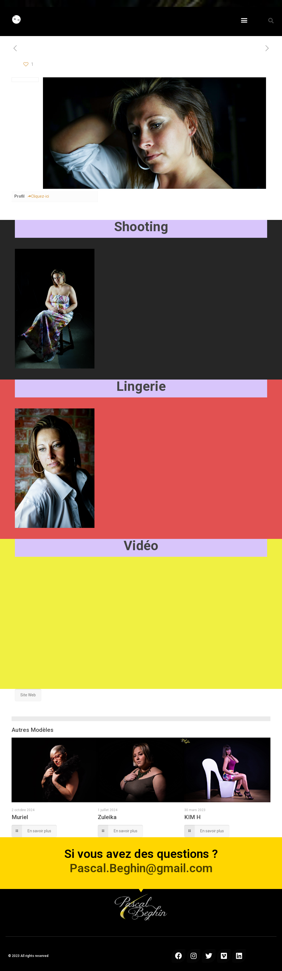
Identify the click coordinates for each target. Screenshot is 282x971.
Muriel (20, 817)
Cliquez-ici (38, 196)
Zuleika (107, 817)
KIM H (192, 817)
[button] (244, 20)
